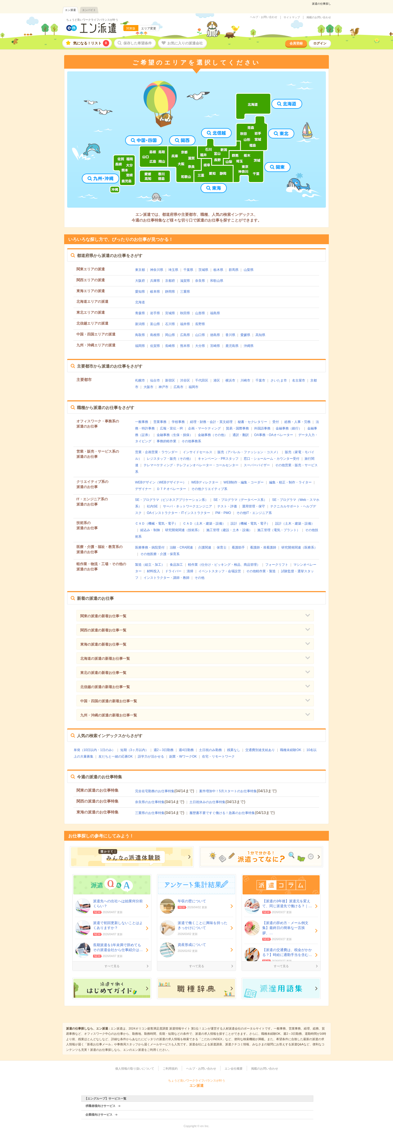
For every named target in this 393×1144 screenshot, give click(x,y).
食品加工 (176, 565)
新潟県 (140, 324)
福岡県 (140, 346)
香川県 (230, 335)
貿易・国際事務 (237, 428)
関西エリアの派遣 (90, 280)
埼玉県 (173, 270)
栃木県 (218, 270)
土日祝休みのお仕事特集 (207, 802)
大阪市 (148, 387)
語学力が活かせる (151, 756)
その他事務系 (191, 441)
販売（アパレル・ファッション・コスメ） (249, 452)
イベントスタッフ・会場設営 (219, 571)
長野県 (200, 324)
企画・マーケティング (204, 428)
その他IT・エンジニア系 (254, 513)
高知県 (260, 335)
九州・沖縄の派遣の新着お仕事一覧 (108, 715)
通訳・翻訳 (241, 435)
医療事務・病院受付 (150, 547)
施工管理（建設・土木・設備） (229, 530)
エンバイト (89, 9)
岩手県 (155, 313)
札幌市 (140, 380)
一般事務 (141, 422)
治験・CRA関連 (181, 547)
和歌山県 (216, 281)
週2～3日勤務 (164, 750)
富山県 (155, 324)
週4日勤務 (186, 750)
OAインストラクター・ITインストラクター (178, 513)
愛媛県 (245, 335)
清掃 (190, 571)
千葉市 (260, 380)
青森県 (140, 313)
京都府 (170, 281)
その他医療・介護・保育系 (160, 554)
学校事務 (178, 422)
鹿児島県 (232, 346)
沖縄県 (249, 346)
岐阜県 (155, 291)
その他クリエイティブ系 (209, 489)
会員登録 (296, 43)
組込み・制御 (150, 530)
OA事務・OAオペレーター (273, 435)
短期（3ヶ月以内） (134, 750)
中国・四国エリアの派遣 (95, 334)
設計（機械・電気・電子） (250, 523)
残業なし (233, 750)
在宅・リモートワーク (218, 756)
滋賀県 (185, 281)
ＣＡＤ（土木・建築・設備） (204, 523)
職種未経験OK (290, 750)
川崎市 (245, 380)
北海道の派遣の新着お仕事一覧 (105, 658)
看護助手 (238, 547)
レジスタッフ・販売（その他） (170, 459)
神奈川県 (156, 270)
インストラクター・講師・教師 (166, 578)
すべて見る (112, 966)
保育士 (222, 547)
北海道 (140, 302)
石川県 (170, 324)
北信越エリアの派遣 (92, 323)
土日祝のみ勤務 (210, 750)
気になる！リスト (91, 43)
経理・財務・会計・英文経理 (211, 422)
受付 (275, 422)
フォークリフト (276, 565)
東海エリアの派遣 (90, 291)
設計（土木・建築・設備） (294, 523)
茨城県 (203, 270)
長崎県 (170, 346)
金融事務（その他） (212, 435)
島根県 (155, 335)
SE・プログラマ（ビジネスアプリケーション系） (171, 500)
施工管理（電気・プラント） (278, 530)
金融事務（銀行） (289, 428)
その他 (199, 578)
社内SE (152, 506)
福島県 (215, 313)
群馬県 (234, 270)
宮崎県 (215, 346)
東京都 (140, 270)
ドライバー (173, 571)
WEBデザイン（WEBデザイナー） (160, 482)
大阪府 (140, 281)
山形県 (200, 313)
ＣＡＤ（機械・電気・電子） (156, 523)
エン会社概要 (234, 1068)
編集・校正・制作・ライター (290, 482)
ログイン (319, 43)
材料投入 (153, 571)
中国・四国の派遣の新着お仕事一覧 (108, 701)
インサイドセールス (197, 452)
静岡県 (170, 291)
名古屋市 (298, 380)
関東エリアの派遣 (90, 269)
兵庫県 (155, 281)
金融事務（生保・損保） (175, 435)
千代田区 (201, 380)
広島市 (178, 387)
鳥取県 (140, 335)
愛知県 (140, 291)
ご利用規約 (170, 1068)
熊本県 (185, 346)
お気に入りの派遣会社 (185, 43)
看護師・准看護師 (263, 547)
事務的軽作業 (166, 441)
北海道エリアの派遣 (92, 301)
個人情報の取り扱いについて (134, 1068)
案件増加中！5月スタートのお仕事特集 (228, 791)
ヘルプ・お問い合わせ (263, 17)
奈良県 (200, 281)
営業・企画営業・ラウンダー (156, 452)
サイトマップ (292, 17)
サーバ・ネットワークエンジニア (187, 506)
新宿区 (170, 380)
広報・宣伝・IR (171, 428)
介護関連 (204, 547)
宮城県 (170, 313)
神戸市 (163, 387)
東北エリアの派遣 (90, 312)
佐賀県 (155, 346)
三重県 (185, 291)
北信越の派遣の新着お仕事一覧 (105, 687)
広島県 (185, 335)
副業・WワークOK (183, 756)
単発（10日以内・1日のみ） (94, 750)
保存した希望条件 (137, 43)
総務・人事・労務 (297, 422)
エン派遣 (70, 9)
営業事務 (159, 422)
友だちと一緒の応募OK (116, 756)
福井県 (185, 324)
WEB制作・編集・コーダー (244, 482)
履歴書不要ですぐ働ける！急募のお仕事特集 (222, 813)
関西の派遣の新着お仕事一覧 (103, 630)
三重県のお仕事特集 (150, 813)
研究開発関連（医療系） (299, 547)
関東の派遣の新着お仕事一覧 (103, 616)
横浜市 (230, 380)
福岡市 (193, 387)
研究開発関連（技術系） (183, 530)
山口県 (200, 335)
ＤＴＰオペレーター (171, 489)
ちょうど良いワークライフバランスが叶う (92, 19)
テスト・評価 (227, 506)
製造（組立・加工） (150, 565)
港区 (216, 380)
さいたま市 (278, 380)
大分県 (200, 346)
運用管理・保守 (253, 506)
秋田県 (185, 313)
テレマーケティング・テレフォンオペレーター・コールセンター (191, 465)
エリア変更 (148, 28)
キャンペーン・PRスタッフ (218, 459)
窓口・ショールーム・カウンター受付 (271, 459)
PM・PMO (223, 513)
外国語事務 (262, 428)
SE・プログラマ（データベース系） (240, 500)
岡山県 (170, 335)
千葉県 (188, 270)
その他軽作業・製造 (261, 571)
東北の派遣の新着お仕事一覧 (103, 673)
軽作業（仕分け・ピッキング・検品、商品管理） (224, 565)
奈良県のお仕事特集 (150, 802)
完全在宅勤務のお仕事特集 (154, 791)
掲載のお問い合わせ (318, 17)
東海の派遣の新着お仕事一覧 (103, 644)
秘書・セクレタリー (252, 422)
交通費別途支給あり (260, 750)
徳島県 (215, 335)
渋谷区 (185, 380)
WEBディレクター (204, 482)
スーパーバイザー (257, 465)
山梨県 (249, 270)
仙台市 (155, 380)
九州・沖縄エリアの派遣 (95, 345)
